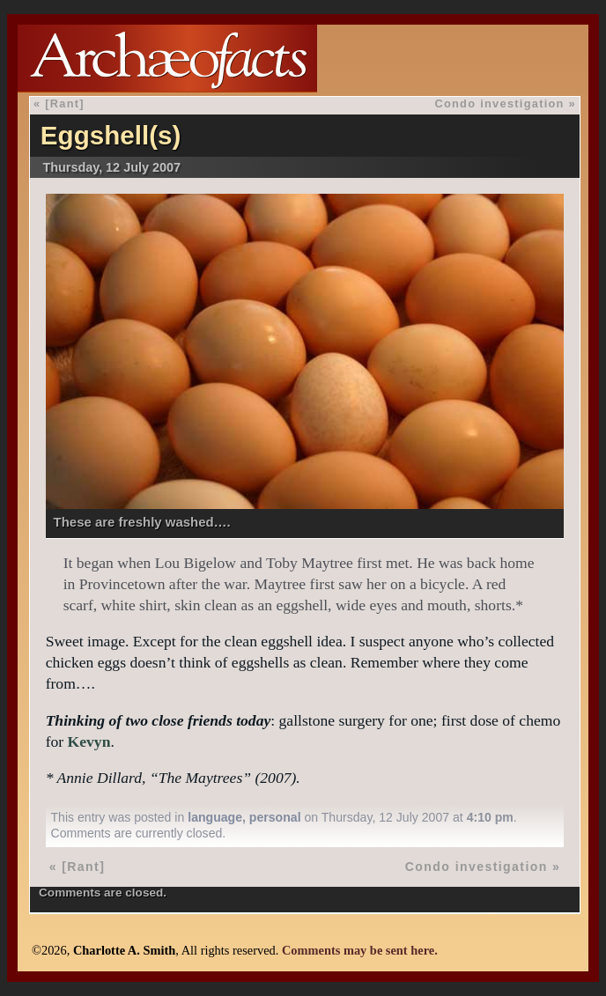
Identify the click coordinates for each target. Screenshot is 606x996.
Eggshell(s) (111, 135)
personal (275, 817)
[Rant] (65, 103)
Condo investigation (499, 103)
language (215, 817)
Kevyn (89, 741)
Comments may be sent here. (360, 950)
